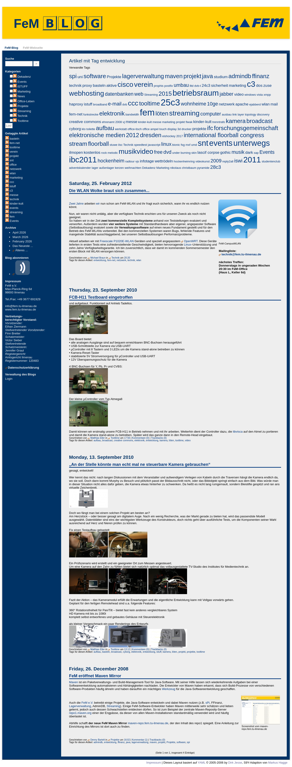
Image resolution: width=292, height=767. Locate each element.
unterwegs (251, 143)
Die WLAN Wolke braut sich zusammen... (109, 190)
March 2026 (20, 237)
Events (22, 81)
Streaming (24, 111)
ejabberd (255, 104)
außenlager (106, 167)
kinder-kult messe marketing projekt (161, 122)
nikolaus (175, 167)
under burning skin (184, 152)
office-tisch (135, 129)
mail (274, 104)
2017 (179, 136)
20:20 (127, 258)
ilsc (120, 144)
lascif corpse (208, 152)
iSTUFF (23, 86)
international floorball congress (224, 135)
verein (14, 151)
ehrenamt (108, 122)
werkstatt (121, 129)
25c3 (170, 102)
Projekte (23, 106)
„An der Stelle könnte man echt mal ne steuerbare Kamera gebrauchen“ (140, 464)
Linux (187, 244)
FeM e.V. (87, 702)
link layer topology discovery (251, 114)
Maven (73, 682)
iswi (238, 161)
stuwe (113, 144)
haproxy (76, 104)
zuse (267, 85)
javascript (154, 144)
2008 (118, 122)
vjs (137, 161)
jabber (226, 94)
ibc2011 (83, 159)
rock (104, 152)
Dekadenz (24, 76)
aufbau (105, 128)
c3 (11, 190)
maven (173, 76)
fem (12, 216)
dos (259, 85)
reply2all (227, 161)
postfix (168, 85)
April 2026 (19, 232)
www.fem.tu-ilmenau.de (20, 309)
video (239, 94)
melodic (113, 152)
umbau (181, 85)
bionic (176, 144)
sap (256, 152)
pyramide (203, 167)
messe (14, 195)
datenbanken (119, 94)
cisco (125, 84)
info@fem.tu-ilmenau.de (21, 306)
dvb (124, 104)
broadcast (259, 121)
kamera (236, 121)
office (13, 164)
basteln (14, 138)
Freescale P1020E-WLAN (117, 241)
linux (166, 144)
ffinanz (260, 76)
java (207, 76)
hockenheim (111, 161)
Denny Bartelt (97, 740)
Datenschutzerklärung (23, 367)
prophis (159, 85)
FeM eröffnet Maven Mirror (95, 676)
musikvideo (136, 151)
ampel (154, 129)
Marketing (24, 91)
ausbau (227, 114)
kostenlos (92, 152)
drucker (186, 129)
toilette (90, 129)
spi (73, 76)
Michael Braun (97, 258)
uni (80, 76)
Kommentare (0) (140, 438)
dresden (151, 135)
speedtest (140, 144)
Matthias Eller (97, 438)
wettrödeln (164, 161)
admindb (239, 76)
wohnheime (193, 104)
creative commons (85, 121)
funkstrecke (90, 114)
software (94, 76)
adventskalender (80, 167)
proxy (87, 85)
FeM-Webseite (33, 47)
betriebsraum (196, 93)
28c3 (215, 167)
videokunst (203, 161)
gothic (225, 152)
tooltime (15, 147)
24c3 (206, 85)
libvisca (238, 431)
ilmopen (76, 152)
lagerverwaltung (143, 76)
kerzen (119, 167)
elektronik (112, 113)
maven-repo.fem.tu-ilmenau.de (148, 723)
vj (124, 122)
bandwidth (132, 114)
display (172, 129)
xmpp (267, 94)
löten (162, 113)
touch (163, 129)
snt (11, 160)
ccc (12, 182)
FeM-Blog (11, 47)
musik (238, 152)
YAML (201, 762)
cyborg (75, 128)
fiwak (189, 122)
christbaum (189, 167)
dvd (167, 152)
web (138, 94)
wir (98, 203)
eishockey (168, 136)
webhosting (86, 93)
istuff (13, 186)
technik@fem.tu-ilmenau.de (241, 254)
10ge (212, 104)
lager (95, 167)
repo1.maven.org (80, 713)
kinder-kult (16, 203)
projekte (199, 128)
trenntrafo (218, 122)
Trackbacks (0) (159, 438)
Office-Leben (26, 101)
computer (210, 114)
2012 (132, 135)
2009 (216, 161)
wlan (13, 173)
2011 (252, 159)
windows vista (254, 94)
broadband (100, 104)
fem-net (15, 143)
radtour (130, 161)
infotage (147, 161)
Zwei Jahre (76, 203)
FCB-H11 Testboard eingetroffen (101, 297)
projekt (14, 156)
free (158, 152)
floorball (98, 143)
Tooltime (22, 121)
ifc (210, 128)
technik (14, 199)
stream (78, 143)
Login (9, 378)
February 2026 (22, 241)
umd (194, 144)
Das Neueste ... (23, 246)
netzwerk (15, 169)
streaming (16, 212)
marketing (16, 177)
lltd (191, 85)
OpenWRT (191, 241)
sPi (208, 702)
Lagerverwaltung (80, 706)
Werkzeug (168, 689)
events (14, 208)
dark (249, 152)
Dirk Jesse (235, 762)
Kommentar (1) (140, 740)
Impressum (153, 762)
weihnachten (133, 167)
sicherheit (219, 85)
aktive (111, 85)
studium (221, 76)
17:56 (127, 438)
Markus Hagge (277, 762)
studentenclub (271, 161)
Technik (22, 116)
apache (241, 104)
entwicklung (100, 260)
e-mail (115, 104)
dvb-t (197, 85)
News (21, 96)
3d (179, 129)
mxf (187, 144)
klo (84, 129)
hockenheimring (184, 161)
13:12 (127, 649)
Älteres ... (21, 250)
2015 (165, 93)
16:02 (127, 740)
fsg (183, 144)
